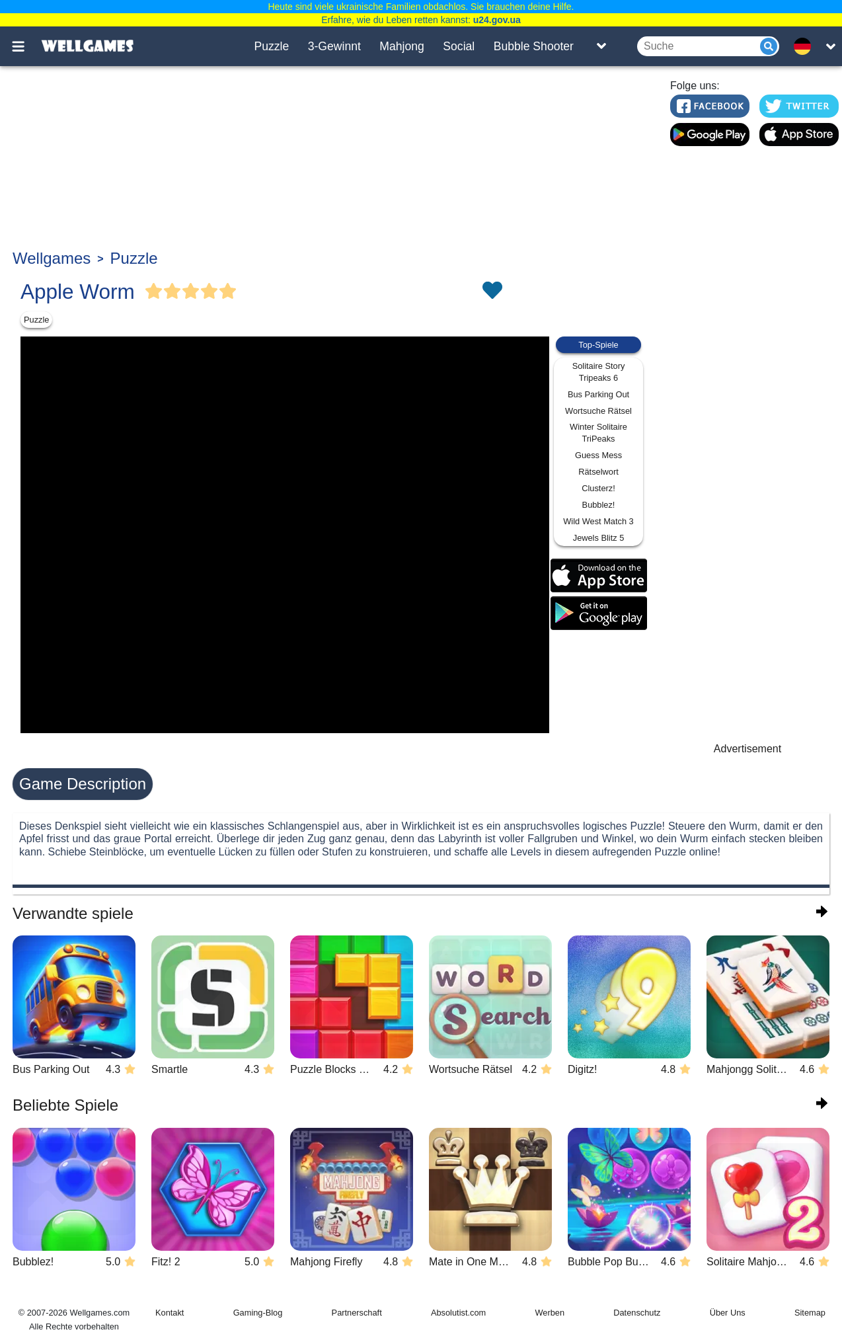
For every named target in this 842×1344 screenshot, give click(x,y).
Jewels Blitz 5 (599, 538)
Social (459, 46)
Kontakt (169, 1313)
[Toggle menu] (26, 46)
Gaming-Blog (258, 1313)
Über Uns (728, 1313)
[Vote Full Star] (154, 291)
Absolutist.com (458, 1313)
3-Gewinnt (334, 46)
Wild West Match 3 (598, 521)
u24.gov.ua (497, 20)
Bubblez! (598, 505)
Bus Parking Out (598, 394)
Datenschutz (636, 1313)
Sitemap (809, 1313)
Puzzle (271, 46)
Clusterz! (598, 488)
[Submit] (768, 46)
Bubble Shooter (534, 46)
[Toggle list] (601, 46)
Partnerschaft (357, 1313)
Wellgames (52, 258)
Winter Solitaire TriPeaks (598, 433)
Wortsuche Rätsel (598, 411)
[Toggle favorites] (492, 291)
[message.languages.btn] (806, 46)
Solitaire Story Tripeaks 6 (598, 372)
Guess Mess (598, 455)
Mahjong (401, 46)
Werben (549, 1313)
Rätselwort (598, 472)
